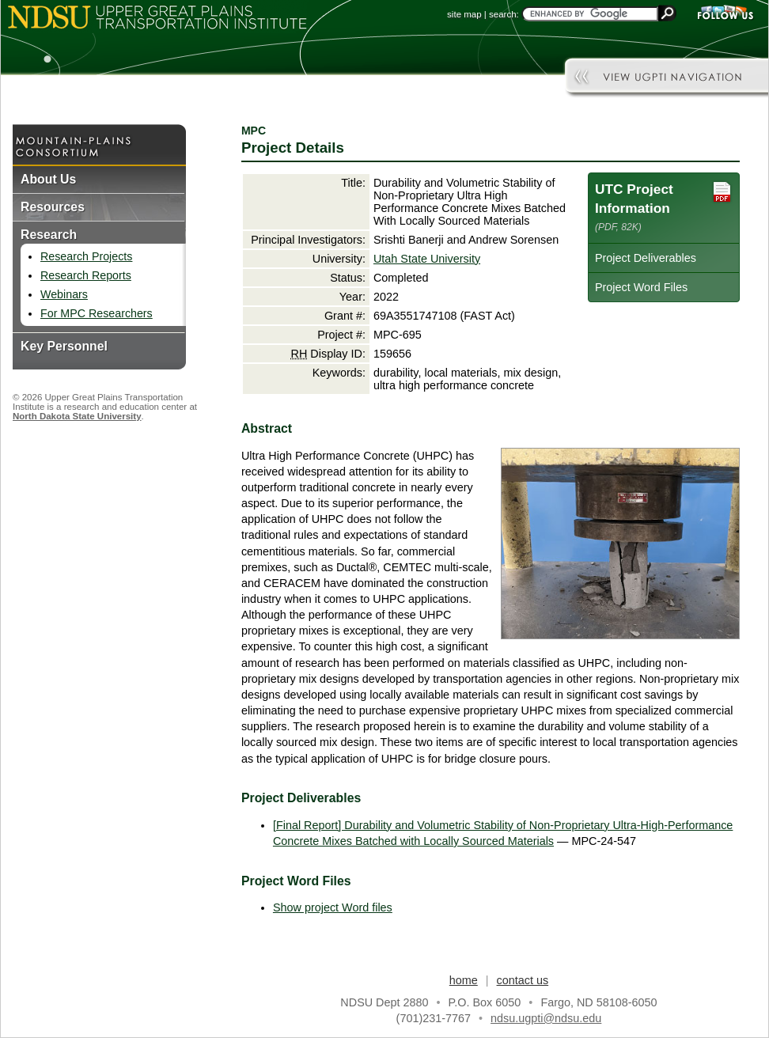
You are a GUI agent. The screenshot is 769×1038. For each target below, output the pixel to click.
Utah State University (426, 258)
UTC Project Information (664, 206)
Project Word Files (641, 287)
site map (464, 14)
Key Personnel (64, 346)
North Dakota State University (77, 416)
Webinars (64, 294)
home (463, 980)
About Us (48, 179)
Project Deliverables (645, 258)
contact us (523, 980)
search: (504, 14)
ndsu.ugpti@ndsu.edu (546, 1018)
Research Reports (85, 275)
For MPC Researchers (96, 313)
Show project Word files (332, 907)
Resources (53, 207)
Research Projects (86, 256)
